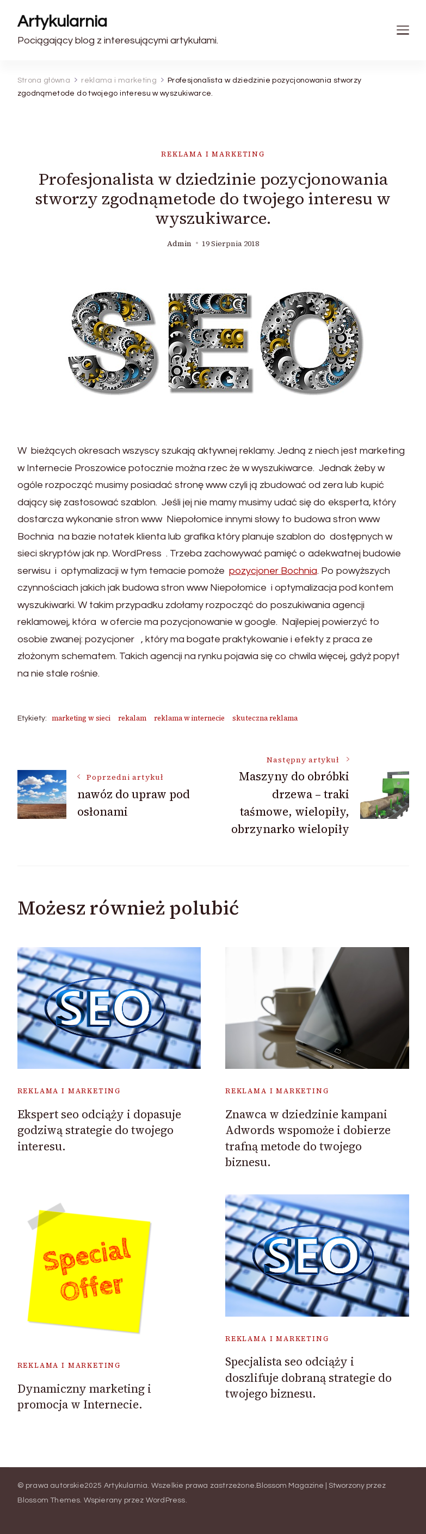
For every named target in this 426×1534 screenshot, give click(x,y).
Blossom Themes (49, 1500)
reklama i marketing (213, 154)
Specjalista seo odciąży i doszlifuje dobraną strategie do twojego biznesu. (308, 1377)
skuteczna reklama (265, 718)
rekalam (132, 718)
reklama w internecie (189, 718)
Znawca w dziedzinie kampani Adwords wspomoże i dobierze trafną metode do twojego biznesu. (308, 1138)
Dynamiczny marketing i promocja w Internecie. (84, 1396)
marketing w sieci (81, 718)
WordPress (166, 1500)
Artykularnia (62, 21)
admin (179, 244)
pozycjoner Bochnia (273, 571)
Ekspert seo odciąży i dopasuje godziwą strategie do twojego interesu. (99, 1130)
